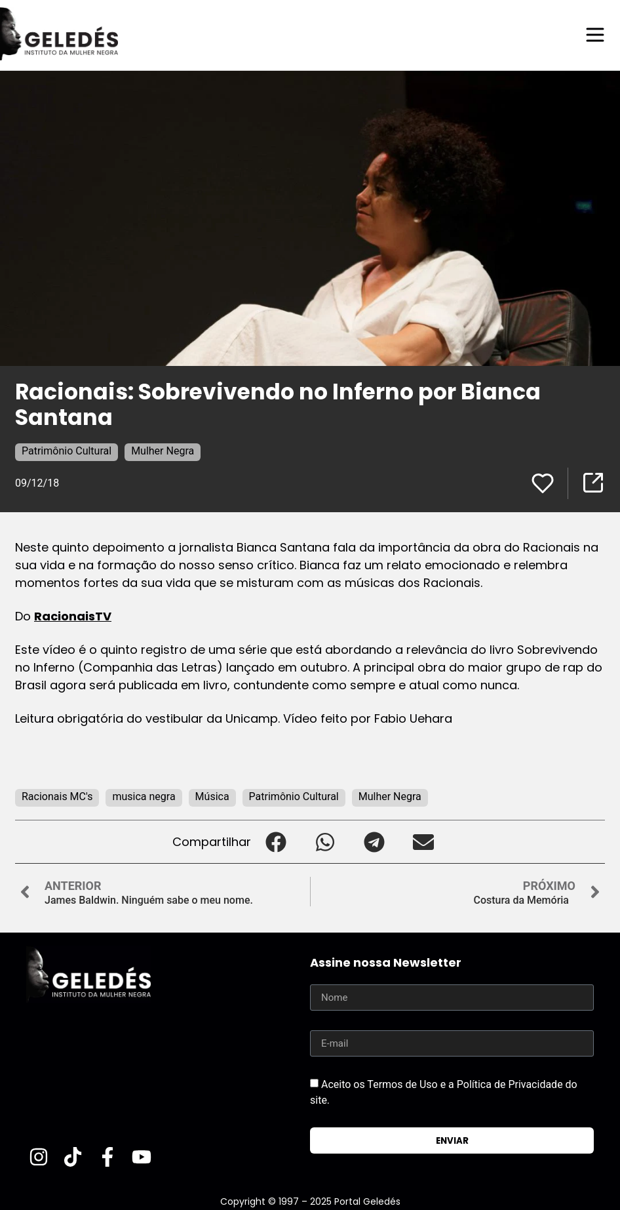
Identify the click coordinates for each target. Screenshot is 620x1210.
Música (212, 796)
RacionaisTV (72, 615)
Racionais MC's (57, 796)
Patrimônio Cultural (66, 450)
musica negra (143, 796)
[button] (275, 841)
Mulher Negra (162, 450)
